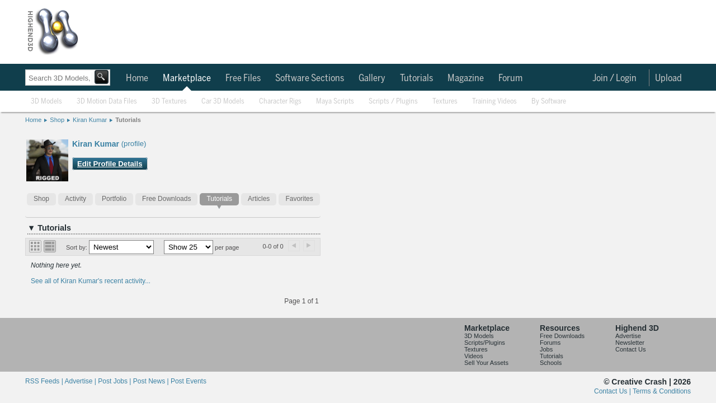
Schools (551, 362)
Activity (75, 199)
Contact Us (630, 349)
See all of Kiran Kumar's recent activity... (90, 281)
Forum (510, 78)
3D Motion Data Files (107, 101)
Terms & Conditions (662, 391)
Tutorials (416, 78)
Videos (473, 356)
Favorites (299, 199)
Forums (550, 342)
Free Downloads (166, 199)
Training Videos (494, 101)
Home (137, 78)
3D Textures (169, 101)
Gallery (372, 78)
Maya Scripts (335, 101)
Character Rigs (280, 101)
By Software (548, 101)
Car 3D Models (222, 101)
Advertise (628, 335)
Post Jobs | (115, 381)
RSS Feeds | (44, 381)
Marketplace (187, 78)
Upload (668, 78)
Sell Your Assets (486, 362)
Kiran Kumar (90, 119)
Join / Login (614, 78)
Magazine (465, 78)
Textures (445, 101)
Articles (259, 199)
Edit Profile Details (110, 164)
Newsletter (629, 342)
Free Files (243, 78)
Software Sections (309, 78)
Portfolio (114, 199)
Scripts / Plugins (393, 101)
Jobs (546, 349)
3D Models (46, 101)
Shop (57, 119)
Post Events (188, 381)
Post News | (152, 381)
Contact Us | (613, 391)
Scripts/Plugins (484, 342)
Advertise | (81, 381)
